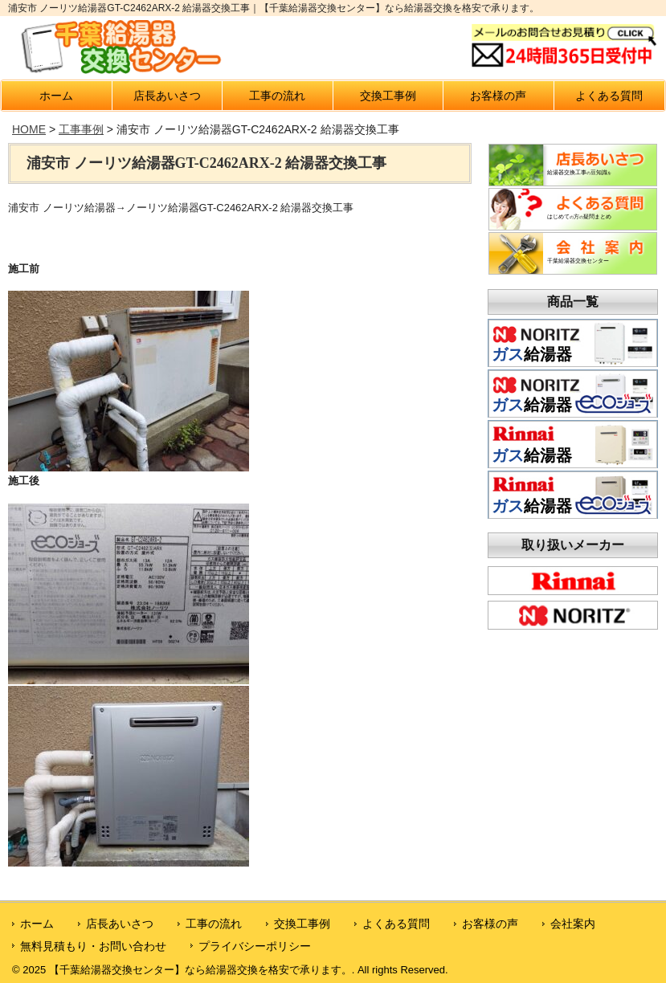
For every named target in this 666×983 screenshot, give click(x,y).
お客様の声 (498, 95)
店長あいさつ (167, 95)
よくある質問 (609, 95)
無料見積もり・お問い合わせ (93, 946)
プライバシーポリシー (254, 946)
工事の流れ (277, 95)
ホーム (56, 95)
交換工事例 (388, 95)
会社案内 (572, 923)
